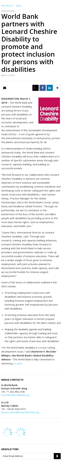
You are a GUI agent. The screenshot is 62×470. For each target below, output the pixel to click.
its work (17, 363)
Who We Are (7, 5)
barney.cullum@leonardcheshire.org (20, 412)
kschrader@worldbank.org (15, 395)
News (18, 5)
